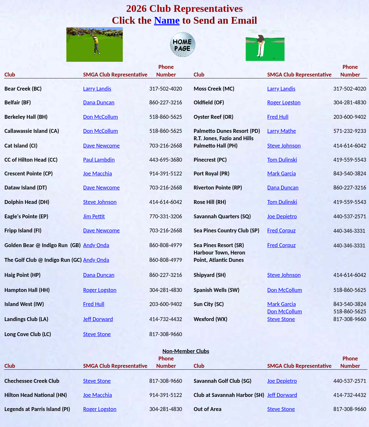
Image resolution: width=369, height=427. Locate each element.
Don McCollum (100, 116)
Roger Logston (284, 102)
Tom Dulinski (282, 159)
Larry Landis (97, 88)
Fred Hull (278, 116)
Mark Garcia (281, 173)
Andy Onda (96, 245)
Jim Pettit (94, 216)
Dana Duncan (98, 102)
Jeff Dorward (98, 319)
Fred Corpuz (281, 230)
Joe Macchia (97, 173)
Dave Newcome (101, 145)
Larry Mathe (281, 130)
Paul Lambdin (99, 159)
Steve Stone (281, 319)
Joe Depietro (282, 216)
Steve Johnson (284, 145)
